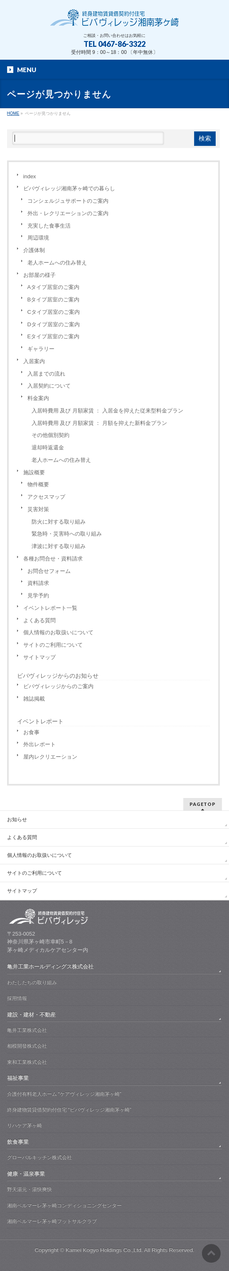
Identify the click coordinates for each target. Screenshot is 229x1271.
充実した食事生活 (49, 226)
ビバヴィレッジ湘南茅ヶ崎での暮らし (69, 188)
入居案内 (34, 361)
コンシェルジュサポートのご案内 (67, 201)
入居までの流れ (46, 374)
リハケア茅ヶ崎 (24, 1125)
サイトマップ (39, 657)
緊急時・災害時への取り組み (67, 534)
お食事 (31, 732)
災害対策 (38, 509)
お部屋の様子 (39, 275)
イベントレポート (40, 721)
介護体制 (34, 250)
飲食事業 (18, 1142)
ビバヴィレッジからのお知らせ (57, 675)
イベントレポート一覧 (50, 608)
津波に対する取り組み (59, 546)
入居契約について (49, 386)
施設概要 (34, 472)
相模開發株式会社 (27, 1046)
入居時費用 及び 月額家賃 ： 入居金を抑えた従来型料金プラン (107, 410)
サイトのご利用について (53, 645)
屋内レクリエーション (50, 757)
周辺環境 (38, 238)
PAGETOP (203, 804)
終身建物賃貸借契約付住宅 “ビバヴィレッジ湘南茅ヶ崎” (69, 1110)
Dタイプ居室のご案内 (53, 324)
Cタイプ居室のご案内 (53, 312)
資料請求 (38, 583)
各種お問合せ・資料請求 (53, 558)
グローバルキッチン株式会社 (39, 1157)
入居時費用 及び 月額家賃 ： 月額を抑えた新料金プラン (99, 423)
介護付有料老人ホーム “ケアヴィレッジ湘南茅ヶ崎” (64, 1094)
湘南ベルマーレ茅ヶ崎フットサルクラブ (52, 1221)
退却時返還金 (48, 447)
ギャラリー (40, 349)
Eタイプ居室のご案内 (53, 336)
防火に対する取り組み (59, 522)
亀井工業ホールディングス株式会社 (50, 966)
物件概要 (38, 484)
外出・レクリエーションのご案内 (67, 213)
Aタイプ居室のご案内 (53, 287)
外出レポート (39, 744)
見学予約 (38, 595)
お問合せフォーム (49, 571)
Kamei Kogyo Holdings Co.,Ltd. (104, 1250)
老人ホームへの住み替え (57, 263)
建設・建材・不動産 (31, 1014)
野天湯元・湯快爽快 (29, 1189)
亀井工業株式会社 (27, 1030)
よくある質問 (39, 620)
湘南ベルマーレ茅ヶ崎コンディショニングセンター (64, 1205)
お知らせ (17, 819)
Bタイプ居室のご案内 (53, 299)
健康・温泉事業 (26, 1174)
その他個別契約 (50, 435)
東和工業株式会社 (27, 1062)
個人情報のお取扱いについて (58, 632)
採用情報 (17, 998)
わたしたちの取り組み (32, 982)
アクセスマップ (46, 497)
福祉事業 (18, 1078)
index (29, 176)
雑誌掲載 (34, 699)
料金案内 (38, 398)
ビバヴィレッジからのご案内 (58, 686)
